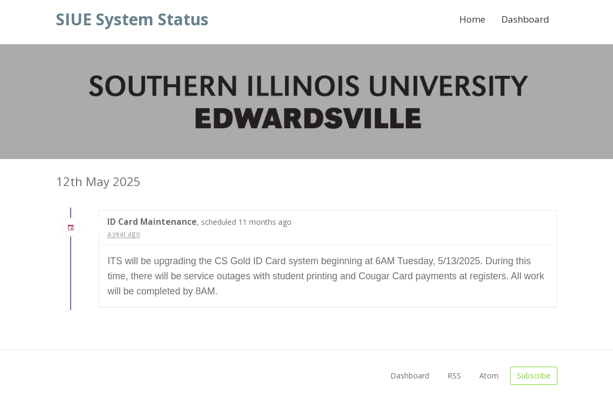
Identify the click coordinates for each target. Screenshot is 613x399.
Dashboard (525, 19)
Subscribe (533, 375)
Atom (489, 375)
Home (472, 19)
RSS (454, 375)
